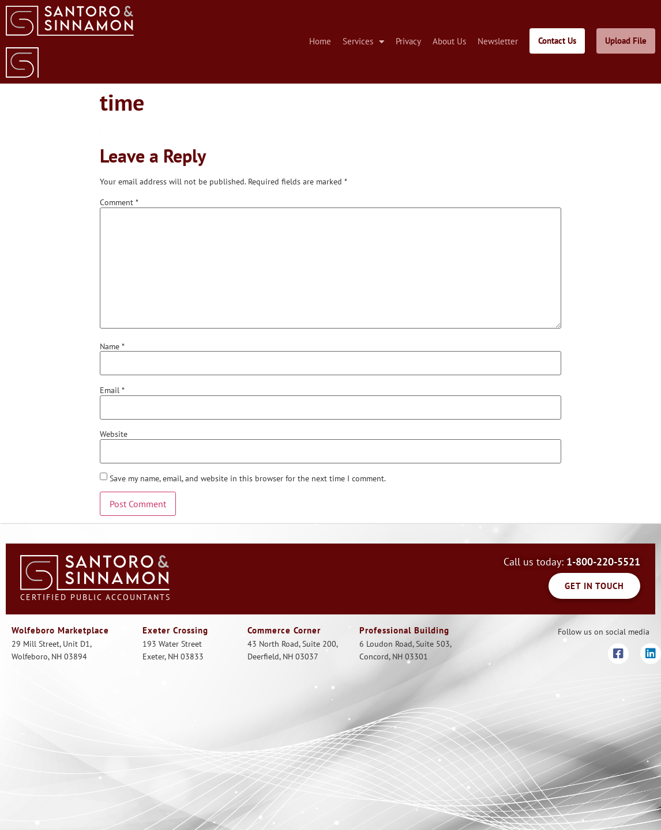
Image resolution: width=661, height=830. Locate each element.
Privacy (408, 41)
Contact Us (557, 40)
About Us (449, 41)
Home (320, 41)
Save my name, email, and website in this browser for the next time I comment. (248, 478)
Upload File (626, 40)
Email (112, 390)
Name (112, 346)
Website (113, 434)
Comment (119, 202)
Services (363, 42)
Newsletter (498, 41)
